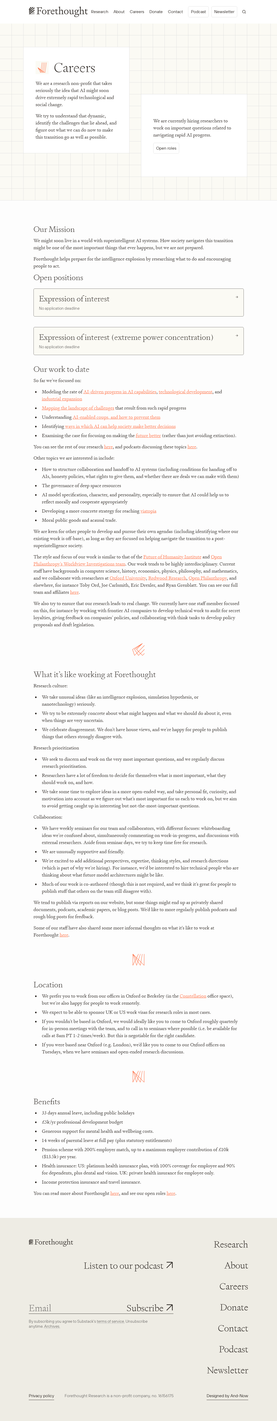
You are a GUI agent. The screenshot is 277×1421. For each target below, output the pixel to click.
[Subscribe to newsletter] (150, 1308)
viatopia (148, 511)
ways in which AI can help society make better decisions (120, 426)
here (108, 447)
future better (148, 435)
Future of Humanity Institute (172, 557)
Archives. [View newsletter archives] (52, 1326)
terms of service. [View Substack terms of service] (111, 1321)
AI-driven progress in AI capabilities (119, 392)
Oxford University (128, 578)
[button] (128, 1265)
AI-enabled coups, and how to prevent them (116, 417)
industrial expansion (62, 399)
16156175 (166, 1395)
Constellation (193, 996)
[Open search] (244, 12)
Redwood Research (167, 578)
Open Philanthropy (208, 578)
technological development (185, 392)
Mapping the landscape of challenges (78, 408)
